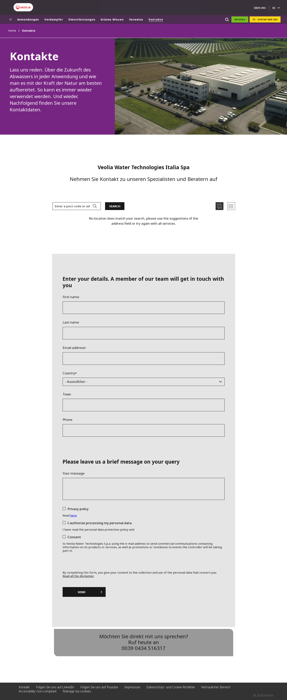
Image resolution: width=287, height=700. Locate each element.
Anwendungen (28, 19)
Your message (74, 473)
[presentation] (143, 563)
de (273, 8)
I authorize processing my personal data (99, 523)
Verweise (136, 19)
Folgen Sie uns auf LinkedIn (55, 687)
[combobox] (143, 382)
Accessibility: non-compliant (38, 691)
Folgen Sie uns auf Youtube (99, 687)
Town (67, 394)
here (73, 515)
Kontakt (24, 687)
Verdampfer (53, 19)
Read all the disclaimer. (78, 576)
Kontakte (156, 19)
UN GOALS (239, 19)
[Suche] (227, 19)
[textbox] (141, 382)
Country (69, 373)
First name (71, 297)
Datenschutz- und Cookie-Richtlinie (170, 687)
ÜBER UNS (260, 8)
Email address (73, 348)
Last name (71, 322)
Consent (74, 537)
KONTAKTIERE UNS (268, 19)
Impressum (132, 687)
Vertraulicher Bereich (215, 687)
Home (12, 30)
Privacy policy (78, 509)
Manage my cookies (77, 691)
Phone (67, 419)
